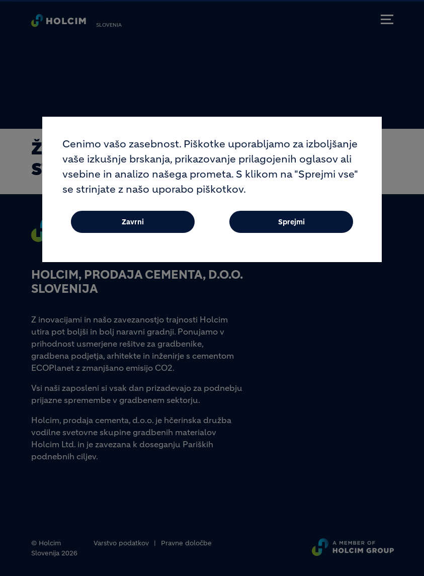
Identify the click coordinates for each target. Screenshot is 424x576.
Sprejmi (291, 226)
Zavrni (133, 226)
